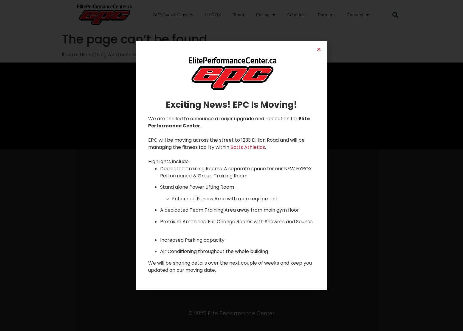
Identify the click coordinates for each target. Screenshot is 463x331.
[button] (319, 49)
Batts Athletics (247, 147)
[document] (231, 165)
